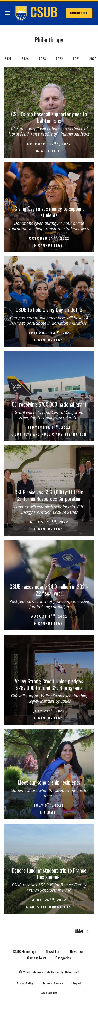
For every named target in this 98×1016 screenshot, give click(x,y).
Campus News (36, 957)
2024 (25, 58)
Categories (63, 957)
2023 (42, 58)
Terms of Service (53, 983)
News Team (77, 951)
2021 (76, 58)
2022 (59, 58)
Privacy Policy (25, 983)
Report (77, 983)
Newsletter (53, 951)
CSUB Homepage (24, 951)
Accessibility (49, 993)
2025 (8, 58)
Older (82, 931)
